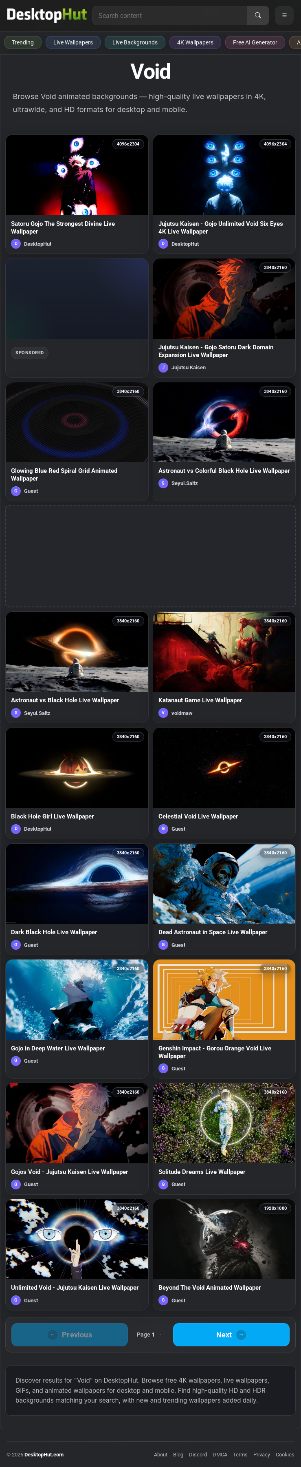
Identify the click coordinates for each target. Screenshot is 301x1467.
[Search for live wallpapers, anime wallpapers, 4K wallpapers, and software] (170, 15)
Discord (198, 1455)
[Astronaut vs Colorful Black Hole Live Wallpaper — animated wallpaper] (224, 441)
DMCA (220, 1455)
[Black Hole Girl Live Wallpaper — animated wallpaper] (77, 783)
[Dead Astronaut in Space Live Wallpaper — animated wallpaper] (224, 899)
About (160, 1455)
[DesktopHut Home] (47, 15)
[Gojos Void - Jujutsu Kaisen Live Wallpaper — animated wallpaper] (77, 1138)
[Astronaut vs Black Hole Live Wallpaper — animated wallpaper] (77, 667)
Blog (178, 1455)
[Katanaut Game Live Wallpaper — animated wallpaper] (224, 667)
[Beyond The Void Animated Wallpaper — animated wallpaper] (224, 1254)
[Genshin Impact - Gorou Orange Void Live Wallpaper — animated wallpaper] (224, 1019)
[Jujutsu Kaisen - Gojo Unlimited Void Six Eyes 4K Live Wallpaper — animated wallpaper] (224, 194)
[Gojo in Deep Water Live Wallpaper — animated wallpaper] (77, 1019)
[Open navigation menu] (284, 15)
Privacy (261, 1455)
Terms (240, 1455)
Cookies (285, 1455)
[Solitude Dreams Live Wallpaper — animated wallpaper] (224, 1138)
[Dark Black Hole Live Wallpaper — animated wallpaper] (77, 899)
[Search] (258, 15)
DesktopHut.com (44, 1455)
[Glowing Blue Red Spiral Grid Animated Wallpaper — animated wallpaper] (77, 441)
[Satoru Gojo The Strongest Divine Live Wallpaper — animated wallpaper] (77, 194)
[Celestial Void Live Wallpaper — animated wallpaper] (224, 783)
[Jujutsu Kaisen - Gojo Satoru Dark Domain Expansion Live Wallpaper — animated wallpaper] (224, 317)
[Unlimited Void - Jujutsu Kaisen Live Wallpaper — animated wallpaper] (77, 1254)
